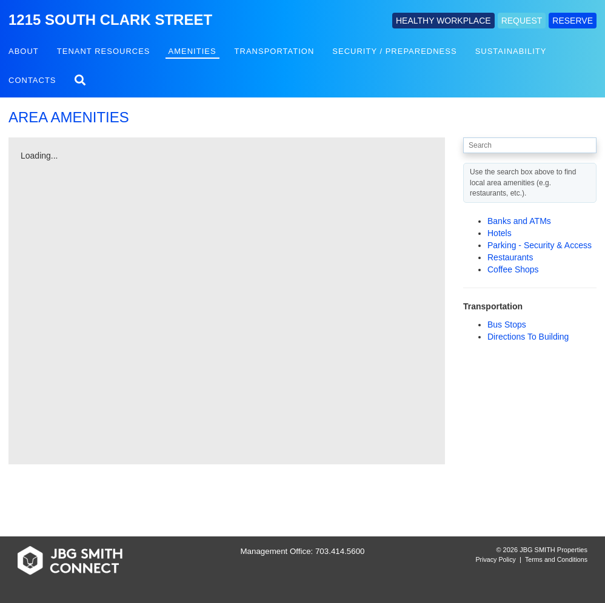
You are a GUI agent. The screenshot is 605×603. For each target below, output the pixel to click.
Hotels (499, 233)
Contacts (32, 80)
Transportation (275, 51)
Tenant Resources (103, 51)
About (23, 51)
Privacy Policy (496, 559)
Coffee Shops (513, 269)
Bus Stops (506, 324)
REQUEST (522, 20)
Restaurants (510, 257)
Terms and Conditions (556, 559)
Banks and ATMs (519, 221)
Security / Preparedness (394, 51)
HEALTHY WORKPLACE (443, 20)
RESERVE (572, 20)
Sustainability (511, 51)
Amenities (192, 51)
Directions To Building (528, 336)
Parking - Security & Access (539, 245)
